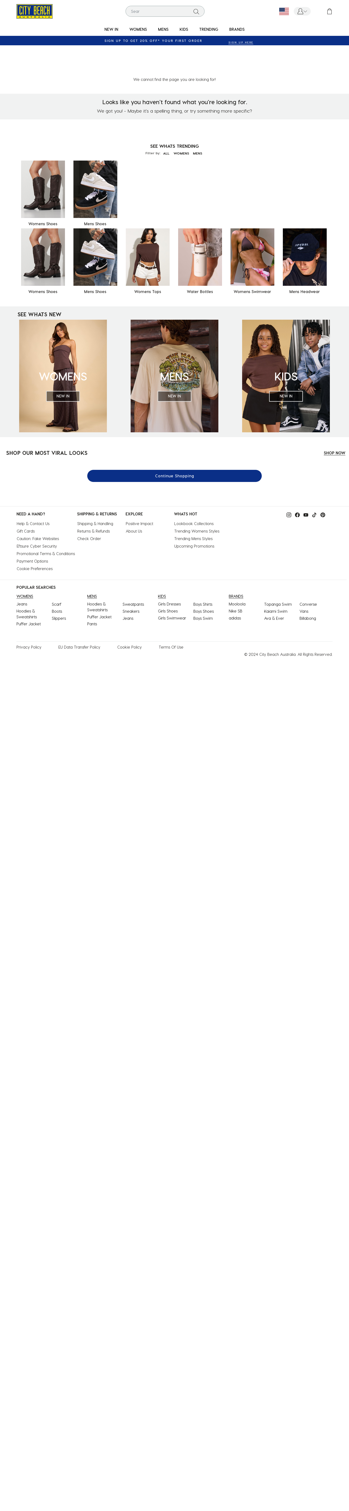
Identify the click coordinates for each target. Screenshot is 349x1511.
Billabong (308, 586)
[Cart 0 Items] (329, 11)
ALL (164, 121)
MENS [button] (163, 29)
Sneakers (131, 579)
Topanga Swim (278, 572)
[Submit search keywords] (196, 11)
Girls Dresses (169, 572)
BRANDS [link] (237, 29)
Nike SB (235, 579)
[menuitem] (111, 29)
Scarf (56, 572)
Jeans (21, 572)
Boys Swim (203, 586)
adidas (235, 586)
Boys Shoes (203, 579)
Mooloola (237, 572)
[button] (302, 11)
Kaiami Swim (275, 579)
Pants (92, 592)
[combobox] (165, 11)
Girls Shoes (168, 579)
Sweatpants (133, 572)
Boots (57, 579)
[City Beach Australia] (34, 10)
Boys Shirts (202, 572)
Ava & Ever (274, 586)
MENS (199, 121)
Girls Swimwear (172, 586)
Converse (308, 572)
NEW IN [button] (111, 29)
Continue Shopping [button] (174, 444)
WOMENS (181, 121)
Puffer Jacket (28, 592)
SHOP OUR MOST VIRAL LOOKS (46, 421)
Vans (304, 579)
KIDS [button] (184, 29)
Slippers (59, 586)
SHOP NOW (334, 421)
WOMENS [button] (138, 29)
